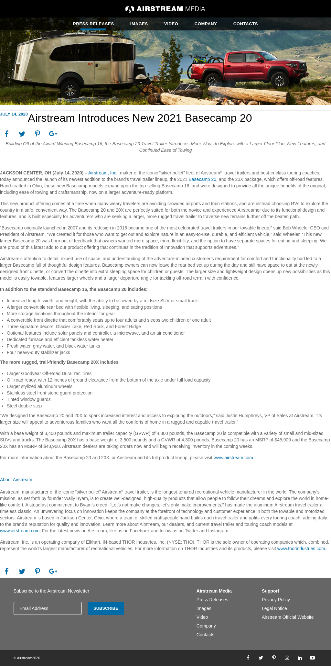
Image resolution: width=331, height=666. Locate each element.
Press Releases (93, 23)
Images (139, 23)
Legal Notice (274, 608)
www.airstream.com (233, 457)
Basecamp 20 (202, 179)
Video (171, 23)
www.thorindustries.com (301, 548)
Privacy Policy (276, 599)
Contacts (245, 23)
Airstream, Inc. (102, 172)
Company (206, 23)
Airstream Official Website (288, 617)
